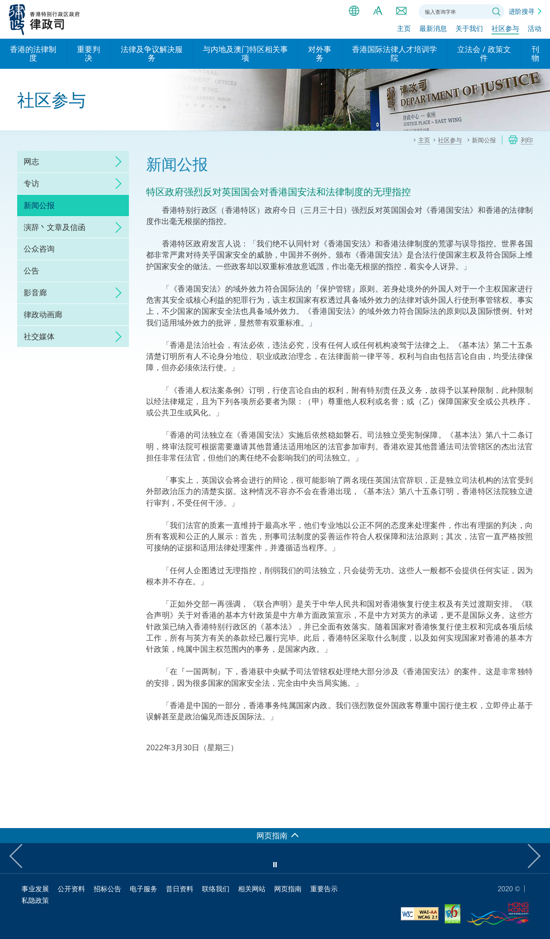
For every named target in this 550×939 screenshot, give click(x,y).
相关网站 (252, 888)
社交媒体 (39, 336)
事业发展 (35, 888)
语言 (354, 10)
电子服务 (143, 888)
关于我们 (469, 29)
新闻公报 (39, 205)
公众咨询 (39, 248)
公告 (31, 270)
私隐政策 (35, 900)
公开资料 (71, 888)
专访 (31, 183)
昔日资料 (179, 888)
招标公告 (107, 888)
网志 (31, 161)
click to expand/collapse (116, 161)
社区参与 (505, 29)
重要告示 (324, 888)
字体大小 (377, 10)
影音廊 (35, 292)
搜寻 (496, 11)
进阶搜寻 (522, 11)
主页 (404, 29)
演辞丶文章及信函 (55, 227)
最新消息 (433, 29)
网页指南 (288, 888)
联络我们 (401, 10)
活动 (534, 29)
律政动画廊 (43, 314)
